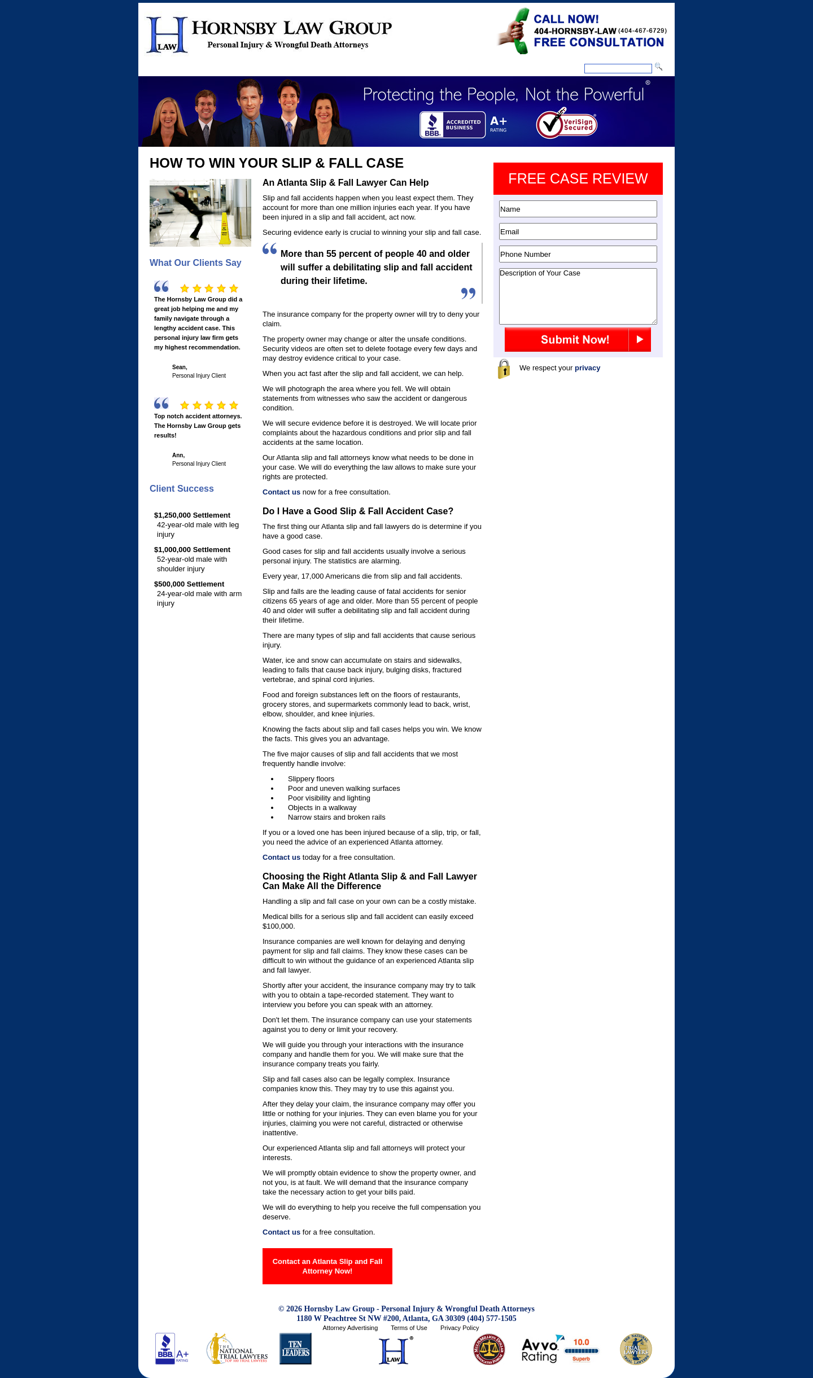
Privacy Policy (459, 1327)
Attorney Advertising (350, 1327)
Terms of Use (409, 1327)
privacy (588, 368)
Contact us (281, 492)
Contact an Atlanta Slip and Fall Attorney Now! (328, 1266)
